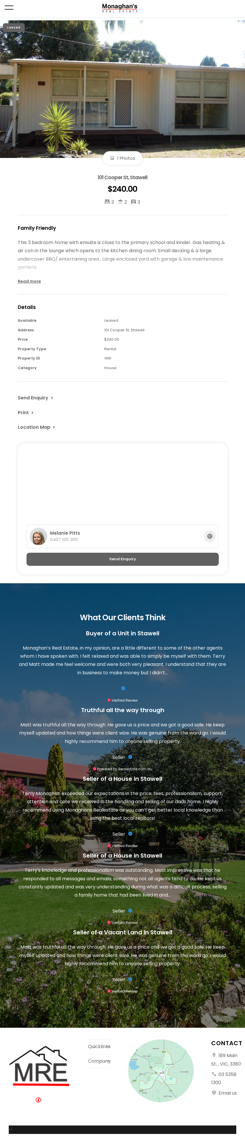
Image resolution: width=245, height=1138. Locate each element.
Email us (227, 1093)
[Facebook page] (39, 1100)
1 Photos (122, 158)
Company (99, 1061)
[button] (26, 412)
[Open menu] (9, 7)
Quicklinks (99, 1046)
